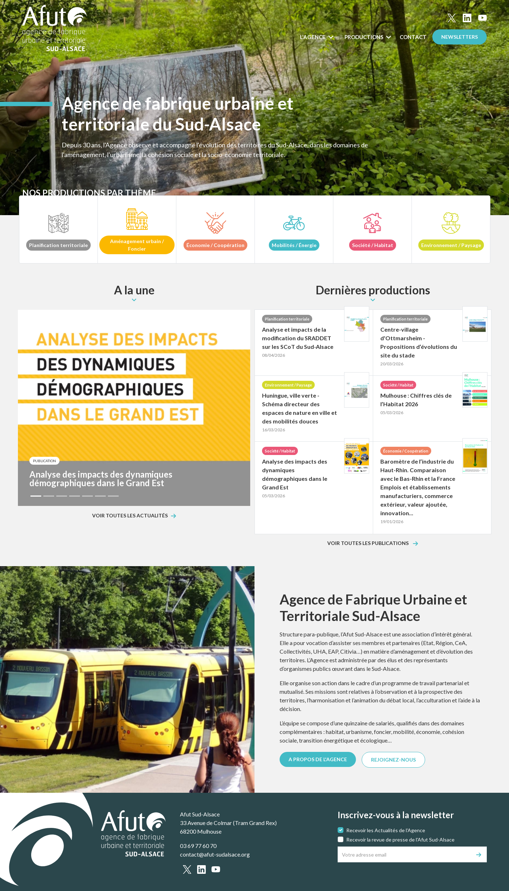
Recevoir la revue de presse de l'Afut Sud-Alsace (400, 840)
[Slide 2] (48, 496)
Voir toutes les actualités (130, 515)
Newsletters (459, 37)
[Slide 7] (113, 496)
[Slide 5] (87, 496)
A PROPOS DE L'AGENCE (318, 759)
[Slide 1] (35, 496)
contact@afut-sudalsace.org (215, 854)
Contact (413, 37)
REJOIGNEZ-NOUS (393, 760)
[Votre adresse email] (404, 854)
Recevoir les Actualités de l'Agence (385, 830)
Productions (364, 37)
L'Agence (313, 37)
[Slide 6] (100, 496)
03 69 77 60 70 (198, 845)
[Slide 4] (74, 496)
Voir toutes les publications (368, 543)
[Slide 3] (61, 496)
